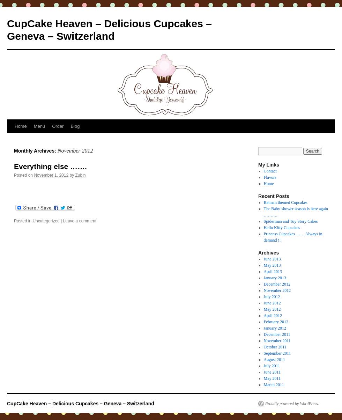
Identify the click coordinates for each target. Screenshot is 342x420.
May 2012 (272, 309)
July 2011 (272, 365)
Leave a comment (79, 221)
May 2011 (272, 378)
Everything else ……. (50, 166)
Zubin (80, 175)
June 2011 (272, 372)
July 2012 (272, 296)
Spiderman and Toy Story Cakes (291, 221)
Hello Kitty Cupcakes (282, 227)
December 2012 (277, 284)
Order (58, 126)
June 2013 (272, 259)
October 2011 (275, 347)
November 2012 (277, 290)
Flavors (270, 177)
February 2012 (276, 321)
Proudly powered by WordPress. (292, 403)
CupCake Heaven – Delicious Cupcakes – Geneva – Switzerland (80, 403)
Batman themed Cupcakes (285, 202)
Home (21, 126)
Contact (270, 171)
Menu (39, 126)
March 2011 (274, 384)
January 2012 (275, 328)
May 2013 (272, 265)
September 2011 (277, 353)
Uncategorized (45, 221)
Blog (75, 126)
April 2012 (273, 315)
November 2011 (277, 340)
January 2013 (275, 277)
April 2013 (273, 271)
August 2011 (274, 359)
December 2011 (277, 334)
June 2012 (272, 303)
